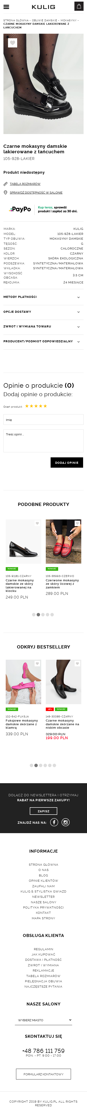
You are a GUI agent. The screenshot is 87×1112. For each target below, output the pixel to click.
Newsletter (43, 896)
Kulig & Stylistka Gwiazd (43, 891)
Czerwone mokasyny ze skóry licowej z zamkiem (62, 583)
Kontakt (43, 912)
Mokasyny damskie (66, 238)
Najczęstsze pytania (43, 986)
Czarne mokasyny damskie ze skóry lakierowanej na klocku (20, 585)
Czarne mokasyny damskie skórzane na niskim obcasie (62, 723)
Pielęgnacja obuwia (43, 981)
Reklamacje (43, 970)
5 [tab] (52, 614)
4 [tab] (47, 614)
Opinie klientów (43, 880)
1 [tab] (33, 614)
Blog (43, 875)
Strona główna (43, 864)
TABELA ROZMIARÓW (22, 183)
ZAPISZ (43, 811)
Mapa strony (43, 918)
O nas (43, 870)
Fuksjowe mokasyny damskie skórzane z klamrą (22, 723)
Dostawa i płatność (43, 959)
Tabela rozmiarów (43, 976)
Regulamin (43, 949)
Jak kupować (43, 954)
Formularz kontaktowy (43, 1074)
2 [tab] (38, 614)
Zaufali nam (43, 886)
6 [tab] (54, 765)
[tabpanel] (23, 570)
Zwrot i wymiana (43, 965)
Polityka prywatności (43, 907)
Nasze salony (43, 902)
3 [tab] (43, 614)
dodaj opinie (67, 462)
